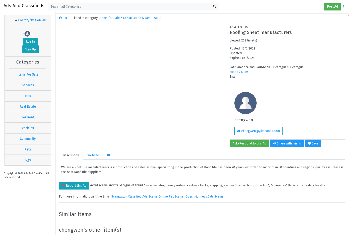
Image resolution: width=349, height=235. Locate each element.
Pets (27, 149)
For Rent (28, 117)
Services (28, 85)
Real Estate (28, 107)
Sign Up (30, 49)
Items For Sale (27, 74)
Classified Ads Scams (143, 196)
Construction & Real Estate (142, 18)
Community (28, 139)
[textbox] (133, 6)
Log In (30, 41)
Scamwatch (119, 196)
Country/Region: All (32, 20)
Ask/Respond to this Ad (249, 143)
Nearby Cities (239, 72)
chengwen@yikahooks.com (258, 131)
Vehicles (28, 128)
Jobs (28, 96)
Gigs (28, 160)
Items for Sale (109, 18)
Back (64, 18)
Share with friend (287, 143)
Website (93, 155)
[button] (322, 6)
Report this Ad (74, 186)
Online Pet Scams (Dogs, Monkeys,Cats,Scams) (191, 196)
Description (71, 155)
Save (313, 143)
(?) (343, 6)
